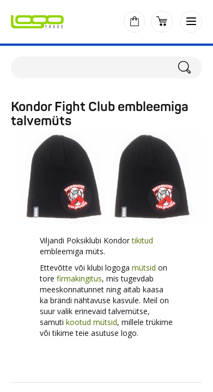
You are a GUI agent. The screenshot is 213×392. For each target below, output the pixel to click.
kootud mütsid (91, 322)
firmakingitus (79, 278)
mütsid (144, 267)
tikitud (142, 240)
